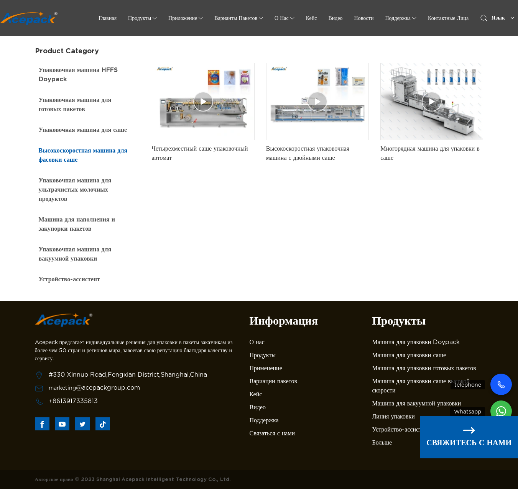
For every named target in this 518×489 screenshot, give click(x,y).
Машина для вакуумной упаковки (416, 403)
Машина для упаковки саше (409, 355)
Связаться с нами (272, 433)
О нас (257, 342)
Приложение (182, 18)
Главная (108, 18)
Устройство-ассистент (401, 429)
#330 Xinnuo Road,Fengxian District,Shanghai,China (128, 374)
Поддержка (398, 18)
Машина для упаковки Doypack (416, 342)
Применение (266, 368)
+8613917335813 (73, 401)
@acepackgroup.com (108, 387)
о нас (282, 18)
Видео (335, 18)
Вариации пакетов (274, 381)
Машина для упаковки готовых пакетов (424, 368)
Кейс (311, 18)
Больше (382, 442)
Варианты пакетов (235, 18)
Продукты (139, 18)
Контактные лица (448, 18)
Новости (364, 18)
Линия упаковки (393, 416)
